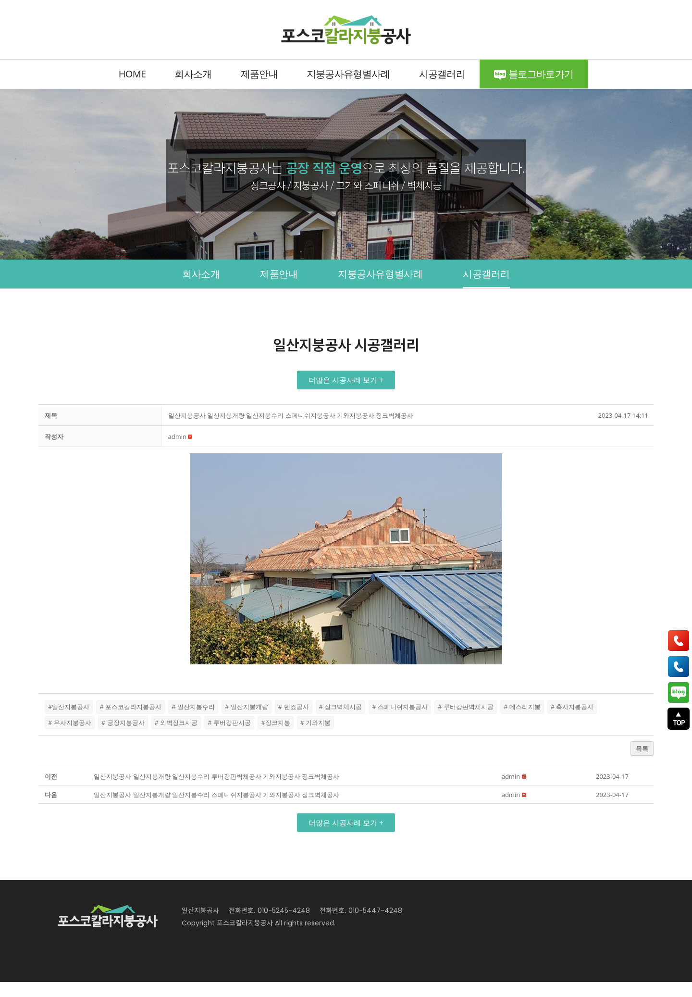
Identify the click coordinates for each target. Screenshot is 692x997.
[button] (346, 395)
